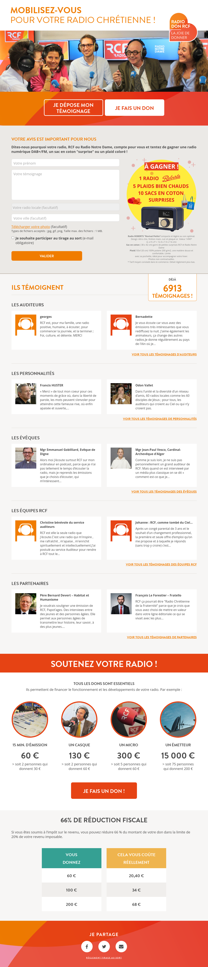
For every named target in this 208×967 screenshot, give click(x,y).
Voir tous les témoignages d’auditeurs (164, 354)
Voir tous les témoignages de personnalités (160, 418)
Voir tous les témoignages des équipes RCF (161, 564)
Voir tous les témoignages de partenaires (162, 637)
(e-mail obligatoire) (54, 240)
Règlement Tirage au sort (104, 957)
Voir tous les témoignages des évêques (164, 491)
